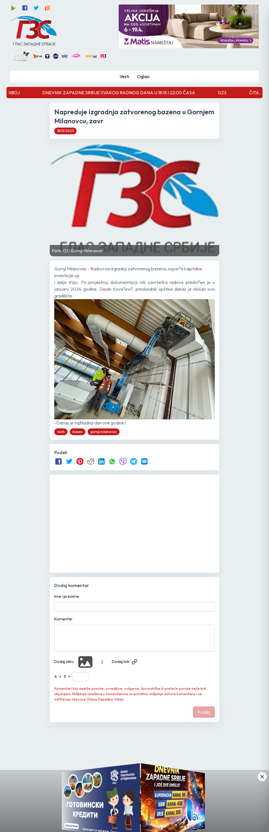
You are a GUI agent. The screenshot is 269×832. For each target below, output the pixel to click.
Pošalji (204, 712)
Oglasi (143, 76)
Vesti (124, 76)
